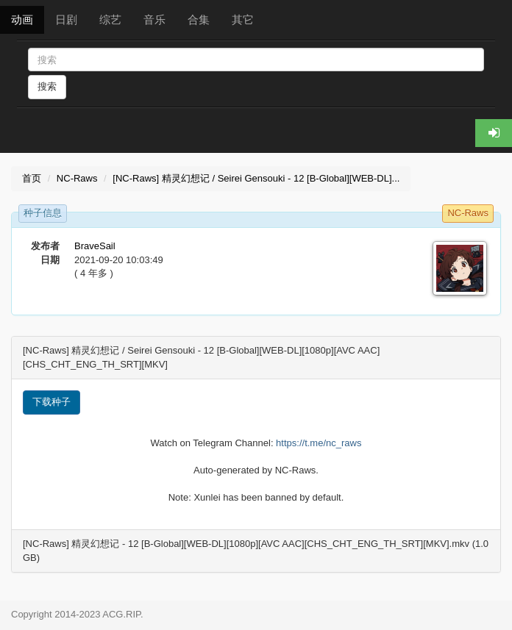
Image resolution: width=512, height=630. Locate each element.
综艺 (110, 19)
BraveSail (94, 245)
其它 (243, 19)
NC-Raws (77, 178)
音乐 (154, 19)
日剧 (66, 19)
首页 (31, 178)
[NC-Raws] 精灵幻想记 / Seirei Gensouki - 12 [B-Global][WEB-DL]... (256, 178)
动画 (22, 19)
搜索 (47, 86)
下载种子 (51, 401)
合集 (199, 19)
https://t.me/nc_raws (318, 442)
